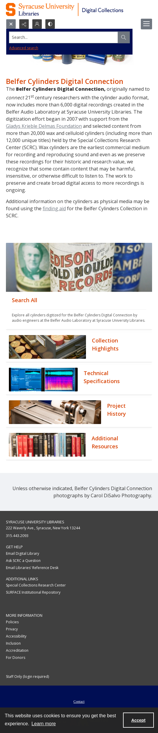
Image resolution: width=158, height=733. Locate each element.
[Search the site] (63, 37)
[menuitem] (79, 701)
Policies (12, 621)
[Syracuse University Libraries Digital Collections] (79, 9)
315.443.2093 (17, 535)
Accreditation (17, 650)
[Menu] (146, 24)
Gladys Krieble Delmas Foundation (44, 126)
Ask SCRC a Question (23, 560)
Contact (79, 701)
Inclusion (13, 643)
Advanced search (23, 47)
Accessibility (16, 636)
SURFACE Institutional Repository (33, 592)
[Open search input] (11, 24)
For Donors (15, 657)
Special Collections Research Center (36, 585)
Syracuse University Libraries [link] (35, 522)
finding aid (54, 208)
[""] (79, 310)
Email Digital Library (22, 553)
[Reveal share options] (24, 24)
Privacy (12, 629)
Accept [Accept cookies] (138, 720)
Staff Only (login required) (27, 676)
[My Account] (37, 24)
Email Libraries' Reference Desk (32, 567)
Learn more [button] (43, 723)
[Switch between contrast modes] (50, 24)
